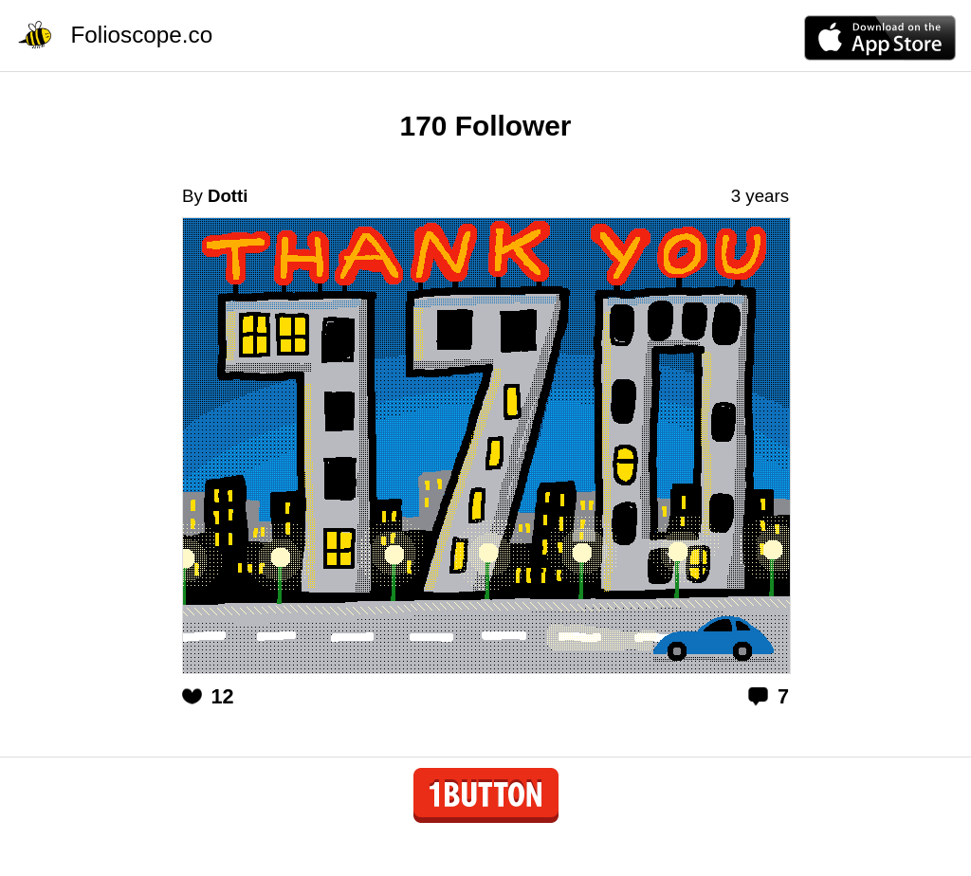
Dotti (227, 196)
